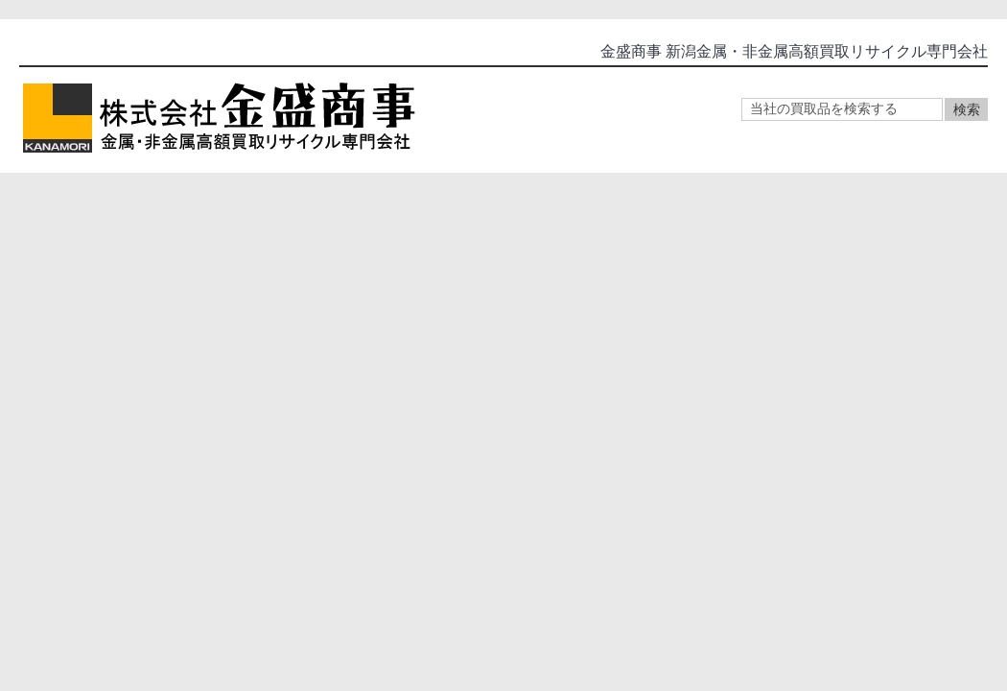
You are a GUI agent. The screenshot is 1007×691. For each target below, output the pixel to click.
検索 (966, 109)
